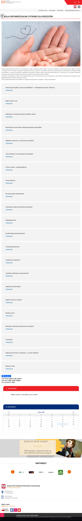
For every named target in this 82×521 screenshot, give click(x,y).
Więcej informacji (12, 398)
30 (51, 426)
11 (73, 419)
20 (19, 424)
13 (19, 421)
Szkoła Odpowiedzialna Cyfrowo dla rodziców (27, 16)
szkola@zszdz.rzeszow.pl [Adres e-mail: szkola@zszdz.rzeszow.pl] (11, 498)
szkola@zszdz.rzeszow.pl (75, 2)
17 (62, 421)
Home (46, 10)
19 (8, 424)
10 (62, 419)
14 (30, 421)
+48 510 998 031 (79, 2)
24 (62, 424)
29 (41, 426)
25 (73, 424)
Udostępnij (6, 376)
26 (8, 426)
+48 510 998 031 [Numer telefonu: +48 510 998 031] (8, 496)
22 (41, 424)
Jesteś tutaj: (42, 10)
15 (41, 421)
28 (30, 426)
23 (51, 424)
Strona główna (51, 10)
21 (30, 424)
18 (73, 421)
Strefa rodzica (59, 10)
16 (51, 421)
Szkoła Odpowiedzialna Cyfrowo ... (71, 10)
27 (19, 426)
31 (62, 426)
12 (8, 421)
